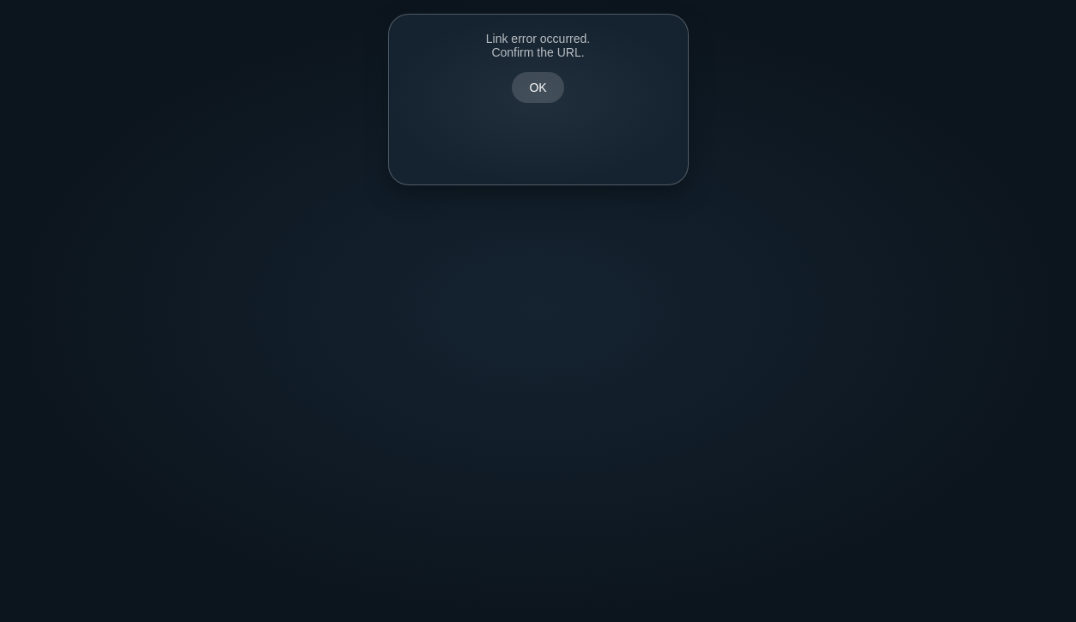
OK (537, 87)
